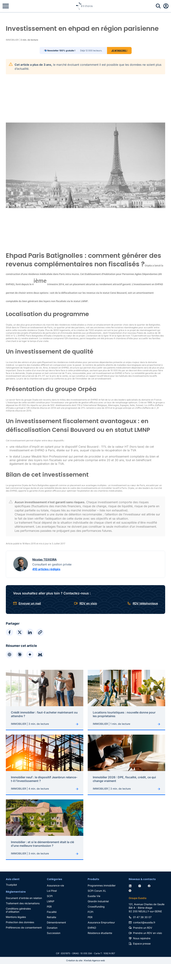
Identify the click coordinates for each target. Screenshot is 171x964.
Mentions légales (16, 916)
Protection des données (20, 922)
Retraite (51, 917)
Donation (52, 927)
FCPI (90, 911)
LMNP (50, 901)
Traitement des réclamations (23, 903)
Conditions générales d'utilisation (18, 910)
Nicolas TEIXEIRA (44, 559)
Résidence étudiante (100, 933)
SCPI (50, 896)
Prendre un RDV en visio (147, 933)
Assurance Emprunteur (101, 922)
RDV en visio (88, 603)
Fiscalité (52, 911)
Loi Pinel (52, 890)
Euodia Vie (94, 896)
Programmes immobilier (102, 885)
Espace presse (142, 943)
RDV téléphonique (145, 603)
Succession (53, 933)
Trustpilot (11, 884)
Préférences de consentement (24, 927)
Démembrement (56, 922)
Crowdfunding (96, 906)
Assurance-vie (55, 885)
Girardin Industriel (98, 901)
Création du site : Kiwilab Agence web (85, 960)
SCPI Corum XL (97, 890)
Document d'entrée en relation (24, 898)
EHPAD (92, 927)
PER (49, 906)
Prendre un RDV (142, 927)
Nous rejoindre (141, 938)
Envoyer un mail (30, 603)
